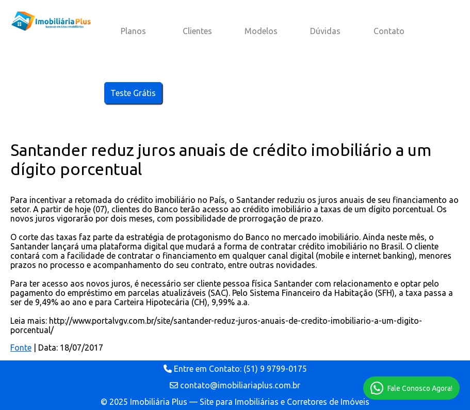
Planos (133, 31)
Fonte (20, 347)
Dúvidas (325, 31)
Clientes (197, 31)
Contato (389, 31)
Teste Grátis (133, 93)
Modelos (261, 31)
